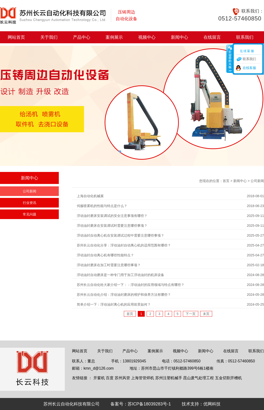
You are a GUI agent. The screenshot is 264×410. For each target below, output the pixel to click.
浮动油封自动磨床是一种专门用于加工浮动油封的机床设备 (120, 275)
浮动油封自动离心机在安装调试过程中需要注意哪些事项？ (120, 235)
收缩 (229, 58)
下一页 (191, 314)
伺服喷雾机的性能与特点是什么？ (102, 206)
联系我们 (244, 37)
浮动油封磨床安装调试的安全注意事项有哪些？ (112, 216)
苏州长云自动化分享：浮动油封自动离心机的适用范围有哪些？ (124, 245)
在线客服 (249, 68)
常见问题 (29, 214)
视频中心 (147, 37)
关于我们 (49, 37)
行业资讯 (29, 203)
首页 (226, 181)
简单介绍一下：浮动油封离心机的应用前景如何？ (114, 304)
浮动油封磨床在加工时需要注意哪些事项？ (109, 265)
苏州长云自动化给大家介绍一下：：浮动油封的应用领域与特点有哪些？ (130, 285)
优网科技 (212, 404)
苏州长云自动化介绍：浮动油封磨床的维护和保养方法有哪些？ (124, 294)
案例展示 (114, 37)
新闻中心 (179, 37)
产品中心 (81, 37)
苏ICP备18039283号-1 (149, 404)
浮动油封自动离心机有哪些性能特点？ (105, 255)
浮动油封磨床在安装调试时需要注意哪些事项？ (112, 225)
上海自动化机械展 (90, 196)
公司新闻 (29, 191)
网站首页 (16, 37)
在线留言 (212, 37)
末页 (206, 314)
